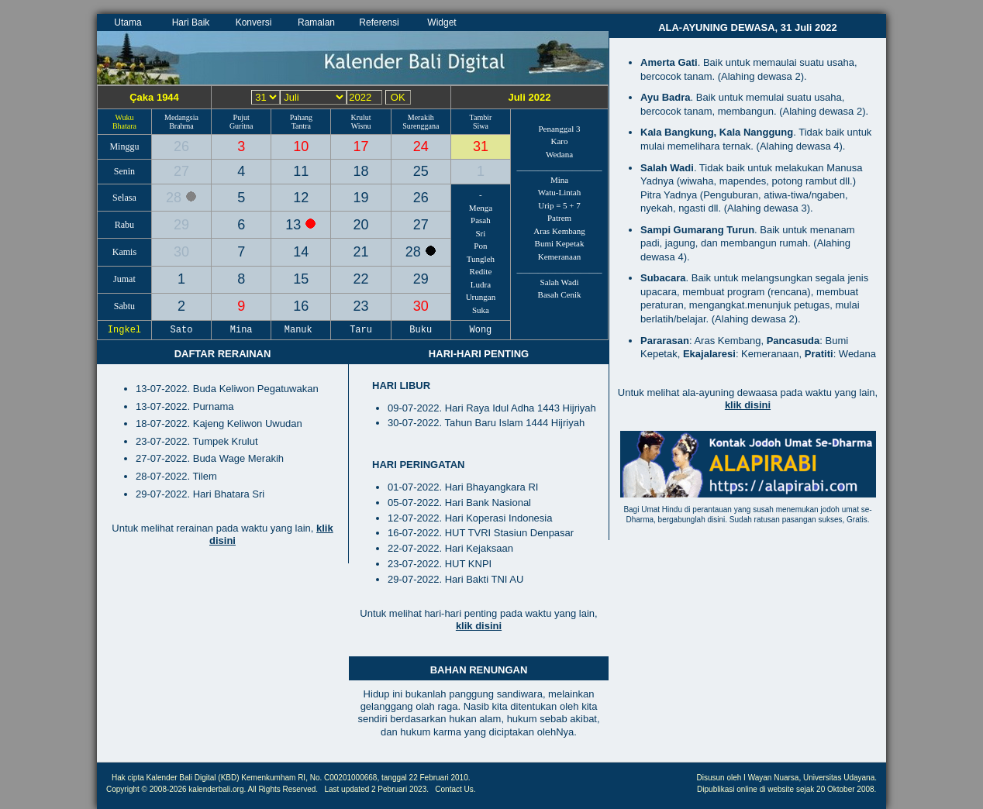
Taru (361, 330)
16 (301, 306)
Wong (480, 330)
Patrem (559, 217)
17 (361, 146)
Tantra (301, 126)
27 (181, 171)
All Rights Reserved (282, 789)
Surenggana (420, 126)
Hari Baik (191, 22)
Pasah (481, 220)
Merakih (421, 117)
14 (301, 252)
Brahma (181, 126)
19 (361, 197)
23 (361, 306)
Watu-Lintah (559, 192)
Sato (181, 330)
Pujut (241, 117)
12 (301, 197)
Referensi (378, 22)
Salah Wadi (559, 282)
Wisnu (361, 126)
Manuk (301, 330)
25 (421, 171)
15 (301, 279)
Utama (127, 22)
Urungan (481, 296)
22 (361, 279)
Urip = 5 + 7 (559, 205)
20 (361, 224)
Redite (481, 271)
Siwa (480, 126)
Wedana (559, 154)
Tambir (481, 117)
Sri (481, 233)
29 (181, 224)
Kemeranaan (559, 256)
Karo (559, 141)
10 (301, 146)
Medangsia (181, 117)
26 (181, 146)
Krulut (360, 117)
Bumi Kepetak (560, 243)
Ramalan (316, 22)
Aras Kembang (559, 231)
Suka (480, 310)
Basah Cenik (559, 294)
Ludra (481, 284)
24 (421, 146)
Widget (441, 22)
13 (295, 224)
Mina (559, 179)
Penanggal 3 (559, 128)
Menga (481, 207)
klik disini (479, 626)
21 (361, 252)
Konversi (254, 22)
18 (361, 171)
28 (175, 197)
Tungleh (481, 258)
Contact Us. (455, 789)
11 (301, 171)
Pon (480, 245)
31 (480, 146)
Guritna (241, 126)
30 (181, 252)
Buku (420, 330)
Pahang (301, 117)
